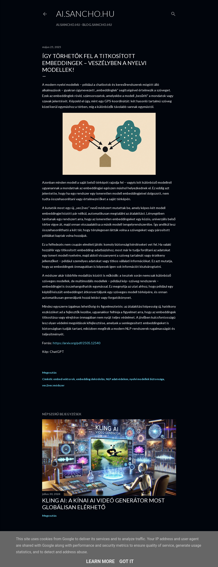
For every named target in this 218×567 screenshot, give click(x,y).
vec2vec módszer (53, 385)
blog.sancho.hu (97, 25)
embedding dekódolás (90, 379)
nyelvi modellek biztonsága (146, 379)
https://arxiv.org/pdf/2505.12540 (76, 343)
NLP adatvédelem (117, 379)
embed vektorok (64, 379)
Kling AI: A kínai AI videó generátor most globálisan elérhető (103, 503)
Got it (126, 561)
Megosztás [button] (49, 372)
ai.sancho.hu (85, 13)
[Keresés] (173, 12)
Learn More (100, 561)
